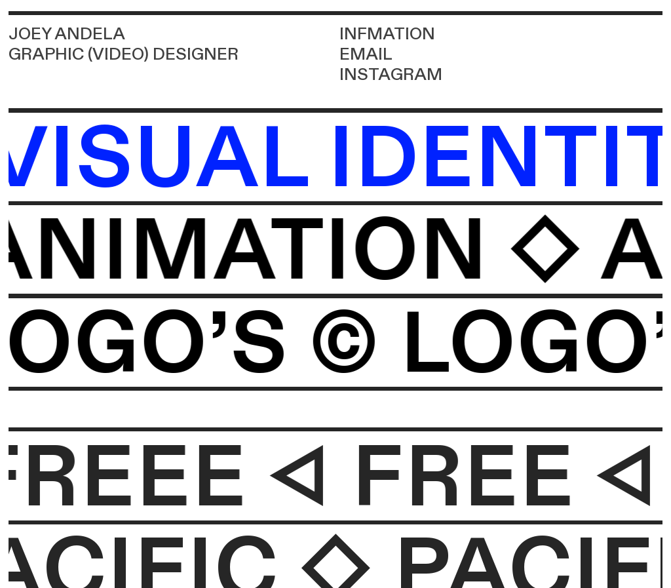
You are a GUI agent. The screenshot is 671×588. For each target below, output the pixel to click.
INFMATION (387, 34)
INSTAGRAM (390, 75)
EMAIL (366, 54)
